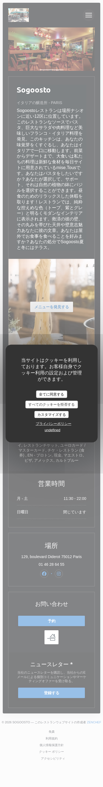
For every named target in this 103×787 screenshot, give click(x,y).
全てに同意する (51, 394)
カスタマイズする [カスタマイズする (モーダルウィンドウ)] (51, 414)
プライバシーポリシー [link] (53, 424)
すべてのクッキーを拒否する (51, 404)
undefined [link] (52, 430)
